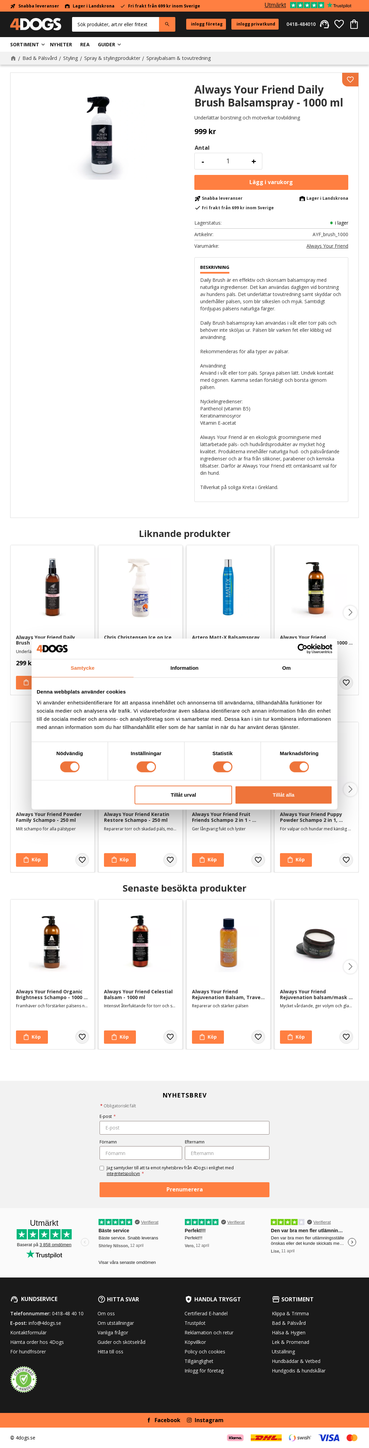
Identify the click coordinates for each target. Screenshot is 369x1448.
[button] (339, 24)
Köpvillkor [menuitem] (195, 1342)
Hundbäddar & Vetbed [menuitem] (296, 1361)
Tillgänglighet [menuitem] (198, 1361)
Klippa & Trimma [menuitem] (290, 1313)
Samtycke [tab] (82, 668)
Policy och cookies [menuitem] (204, 1351)
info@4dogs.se (45, 1323)
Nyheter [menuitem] (61, 44)
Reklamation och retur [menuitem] (208, 1332)
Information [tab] (185, 668)
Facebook (167, 1420)
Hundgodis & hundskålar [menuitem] (299, 1370)
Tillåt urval (183, 795)
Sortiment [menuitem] (24, 44)
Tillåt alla (283, 795)
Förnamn (108, 1142)
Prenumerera (184, 1189)
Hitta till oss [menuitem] (110, 1351)
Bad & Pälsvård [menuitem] (289, 1323)
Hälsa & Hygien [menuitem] (288, 1332)
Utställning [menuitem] (283, 1351)
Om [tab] (286, 668)
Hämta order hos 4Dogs (37, 1342)
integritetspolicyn (123, 1173)
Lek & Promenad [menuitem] (290, 1342)
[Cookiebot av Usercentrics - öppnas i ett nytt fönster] (302, 649)
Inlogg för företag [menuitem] (204, 1370)
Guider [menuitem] (107, 44)
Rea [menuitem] (84, 44)
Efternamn (195, 1142)
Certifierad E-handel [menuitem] (206, 1313)
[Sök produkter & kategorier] (115, 24)
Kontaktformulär (28, 1332)
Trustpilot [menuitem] (195, 1323)
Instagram (209, 1420)
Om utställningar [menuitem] (116, 1323)
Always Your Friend (327, 246)
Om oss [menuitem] (106, 1313)
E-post (108, 1116)
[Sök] (167, 24)
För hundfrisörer (28, 1351)
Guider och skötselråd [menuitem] (121, 1342)
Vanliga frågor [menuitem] (113, 1332)
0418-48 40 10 (68, 1313)
